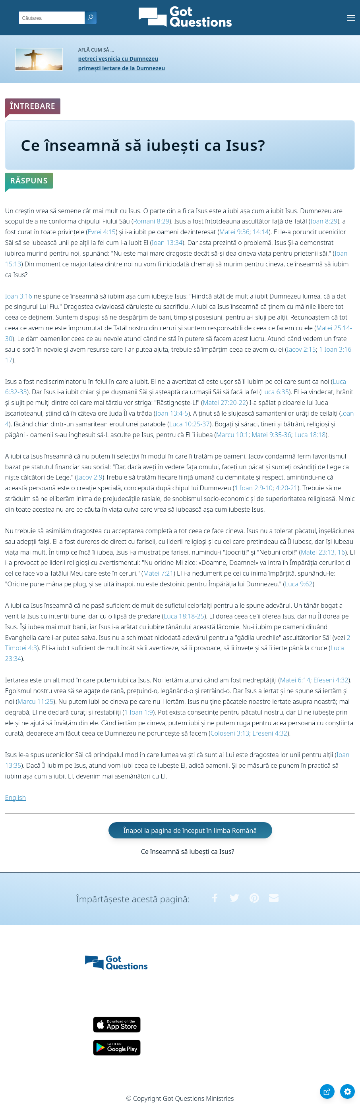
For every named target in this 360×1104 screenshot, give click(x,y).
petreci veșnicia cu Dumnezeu (118, 58)
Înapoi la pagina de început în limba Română (190, 830)
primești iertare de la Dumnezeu (121, 68)
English (15, 797)
